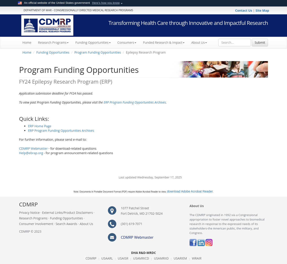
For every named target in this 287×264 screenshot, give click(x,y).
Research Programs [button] (53, 42)
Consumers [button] (126, 42)
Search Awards (66, 224)
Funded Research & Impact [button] (164, 42)
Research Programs (33, 218)
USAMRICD (141, 258)
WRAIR (197, 258)
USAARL (107, 258)
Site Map (262, 10)
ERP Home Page (39, 126)
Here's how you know (106, 2)
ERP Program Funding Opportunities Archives (135, 102)
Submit (260, 42)
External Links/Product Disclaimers (67, 212)
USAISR (123, 258)
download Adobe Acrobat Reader (190, 191)
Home (28, 42)
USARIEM (180, 258)
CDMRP (90, 258)
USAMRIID (161, 258)
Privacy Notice (29, 212)
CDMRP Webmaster (33, 148)
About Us (199, 42)
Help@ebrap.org (31, 153)
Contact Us (244, 10)
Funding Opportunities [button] (93, 42)
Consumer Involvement (36, 224)
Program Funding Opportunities (97, 52)
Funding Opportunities (52, 52)
